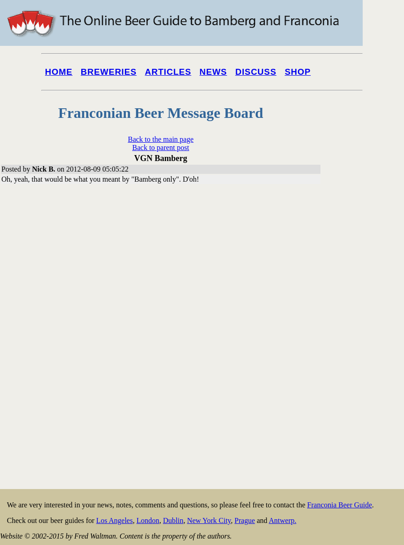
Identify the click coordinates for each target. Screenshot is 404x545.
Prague (245, 520)
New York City (208, 520)
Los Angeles (114, 520)
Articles (168, 72)
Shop (298, 72)
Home (59, 72)
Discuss (255, 72)
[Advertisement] (367, 349)
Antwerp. (282, 520)
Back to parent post (160, 147)
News (213, 72)
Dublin (173, 520)
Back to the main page (160, 139)
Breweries (109, 72)
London (147, 520)
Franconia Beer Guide (339, 505)
